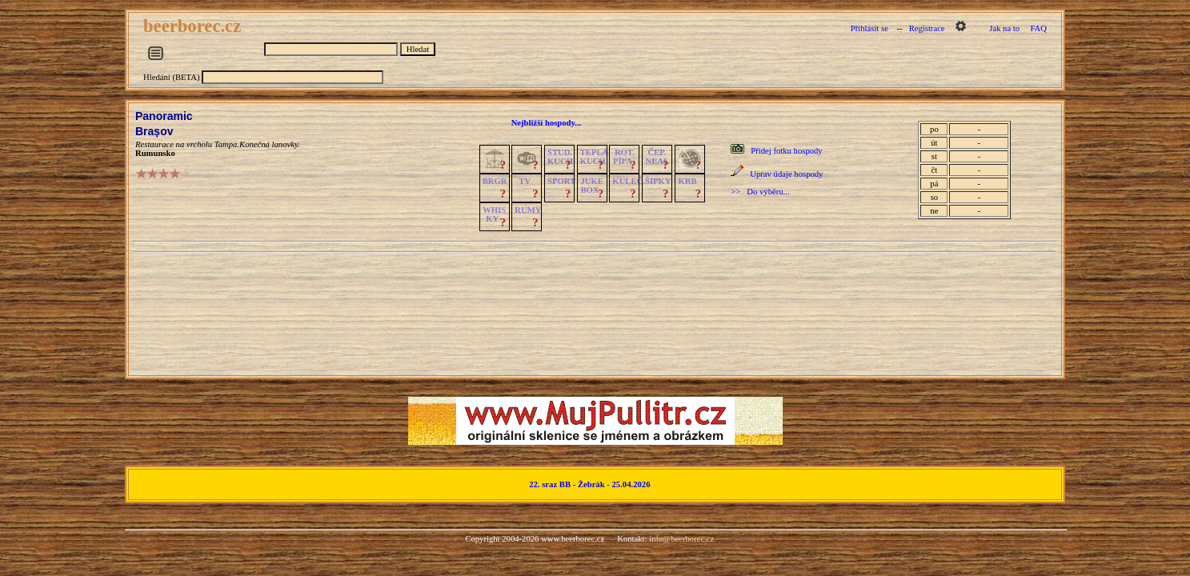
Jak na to (1004, 28)
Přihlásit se (869, 28)
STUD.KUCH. (561, 157)
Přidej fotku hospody (786, 150)
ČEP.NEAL (657, 157)
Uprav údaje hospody (786, 174)
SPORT (561, 181)
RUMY (528, 210)
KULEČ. (628, 181)
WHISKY (494, 214)
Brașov (154, 131)
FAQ (1038, 28)
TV (525, 181)
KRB (687, 181)
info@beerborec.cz (681, 538)
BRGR (495, 181)
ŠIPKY (658, 181)
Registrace (927, 28)
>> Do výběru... (760, 191)
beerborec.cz (194, 26)
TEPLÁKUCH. (594, 157)
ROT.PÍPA (624, 157)
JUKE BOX (591, 185)
